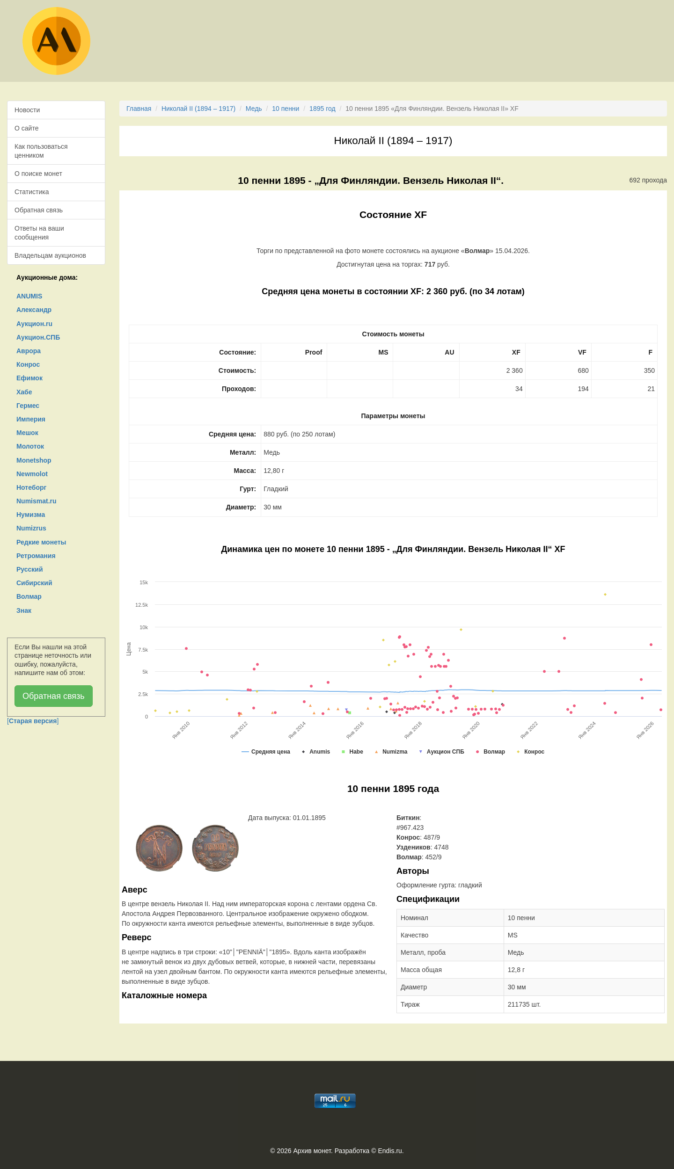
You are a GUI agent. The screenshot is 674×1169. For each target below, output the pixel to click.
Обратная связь (39, 210)
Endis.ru (390, 1150)
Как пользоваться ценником (41, 151)
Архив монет (312, 1150)
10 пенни (285, 108)
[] (33, 721)
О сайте (26, 128)
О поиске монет (38, 173)
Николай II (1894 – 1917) (198, 108)
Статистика (32, 192)
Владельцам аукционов (50, 255)
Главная (138, 108)
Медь (254, 108)
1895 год (322, 108)
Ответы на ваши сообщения (39, 232)
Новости (27, 110)
